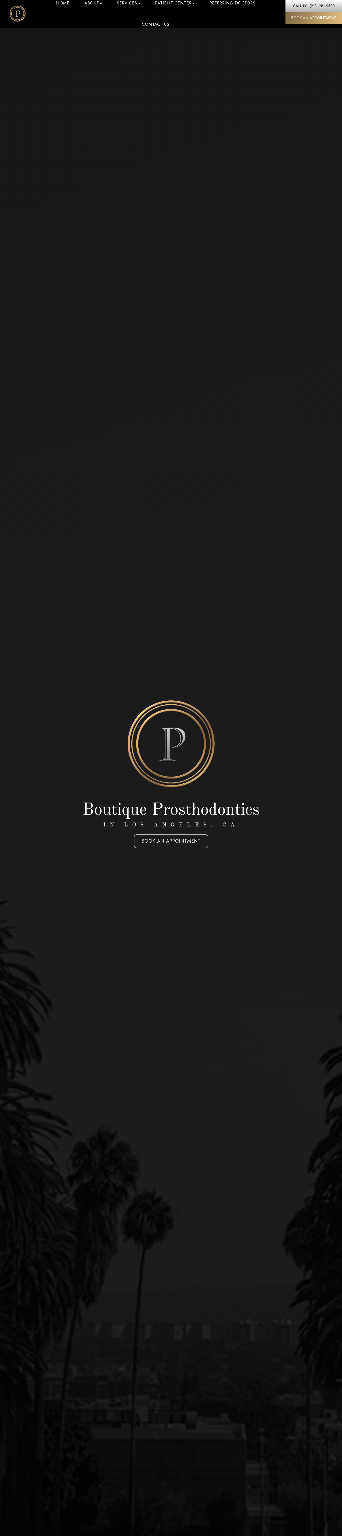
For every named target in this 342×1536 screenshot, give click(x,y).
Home (62, 3)
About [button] (93, 3)
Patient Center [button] (174, 3)
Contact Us (155, 24)
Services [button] (128, 3)
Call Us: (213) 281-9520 (314, 6)
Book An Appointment (313, 18)
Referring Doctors (232, 3)
